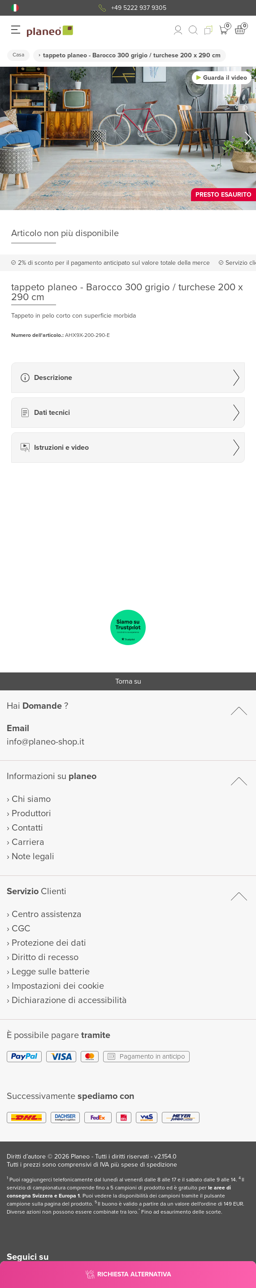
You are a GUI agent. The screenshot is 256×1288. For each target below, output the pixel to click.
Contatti (27, 828)
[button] (15, 8)
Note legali (33, 856)
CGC (21, 928)
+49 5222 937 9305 (138, 8)
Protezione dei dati (49, 943)
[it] (15, 8)
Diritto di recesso (45, 957)
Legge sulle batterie (51, 971)
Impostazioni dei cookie (58, 986)
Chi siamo (31, 799)
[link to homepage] (50, 31)
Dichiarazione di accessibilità (69, 1000)
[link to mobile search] (193, 30)
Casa (18, 55)
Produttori (31, 813)
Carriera (28, 842)
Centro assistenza (47, 914)
